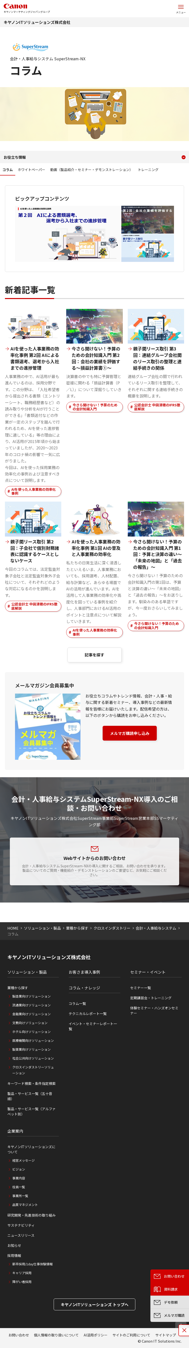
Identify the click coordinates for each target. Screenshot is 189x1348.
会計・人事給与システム (156, 928)
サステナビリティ (21, 1225)
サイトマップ (165, 1334)
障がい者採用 (22, 1281)
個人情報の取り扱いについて (56, 1334)
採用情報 (14, 1255)
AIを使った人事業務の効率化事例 (33, 491)
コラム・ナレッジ (84, 988)
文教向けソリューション (29, 1022)
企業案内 (15, 1131)
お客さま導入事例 (84, 972)
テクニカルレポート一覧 (88, 1013)
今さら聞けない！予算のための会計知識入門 (95, 407)
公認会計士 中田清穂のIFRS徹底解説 (157, 407)
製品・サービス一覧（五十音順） (29, 1096)
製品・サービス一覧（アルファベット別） (31, 1111)
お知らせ (14, 1245)
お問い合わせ (18, 1334)
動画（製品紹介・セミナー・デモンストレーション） (91, 169)
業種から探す (77, 928)
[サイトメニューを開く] (180, 8)
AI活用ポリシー (96, 1334)
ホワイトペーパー (31, 169)
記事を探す (94, 655)
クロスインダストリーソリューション (33, 1070)
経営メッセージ (23, 1160)
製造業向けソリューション (31, 996)
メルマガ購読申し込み (129, 733)
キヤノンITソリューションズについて (31, 1149)
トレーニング (148, 169)
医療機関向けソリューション (33, 1040)
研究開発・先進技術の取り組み (31, 1215)
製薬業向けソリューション (31, 1049)
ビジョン (18, 1169)
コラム (7, 169)
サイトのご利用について (131, 1334)
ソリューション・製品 (42, 928)
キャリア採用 (22, 1272)
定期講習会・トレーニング (151, 997)
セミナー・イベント (148, 972)
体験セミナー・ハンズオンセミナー (154, 1010)
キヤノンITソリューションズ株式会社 (37, 22)
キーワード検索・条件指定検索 (31, 1083)
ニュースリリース (20, 1235)
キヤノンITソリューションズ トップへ (94, 1304)
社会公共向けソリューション (33, 1058)
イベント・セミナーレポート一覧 (93, 1026)
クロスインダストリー (112, 928)
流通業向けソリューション (31, 1005)
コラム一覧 (77, 1003)
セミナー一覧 (140, 987)
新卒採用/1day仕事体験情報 (32, 1264)
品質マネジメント (25, 1204)
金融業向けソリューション (31, 1014)
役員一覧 (18, 1187)
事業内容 (18, 1178)
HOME (12, 928)
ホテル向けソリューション (31, 1031)
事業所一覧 (20, 1195)
